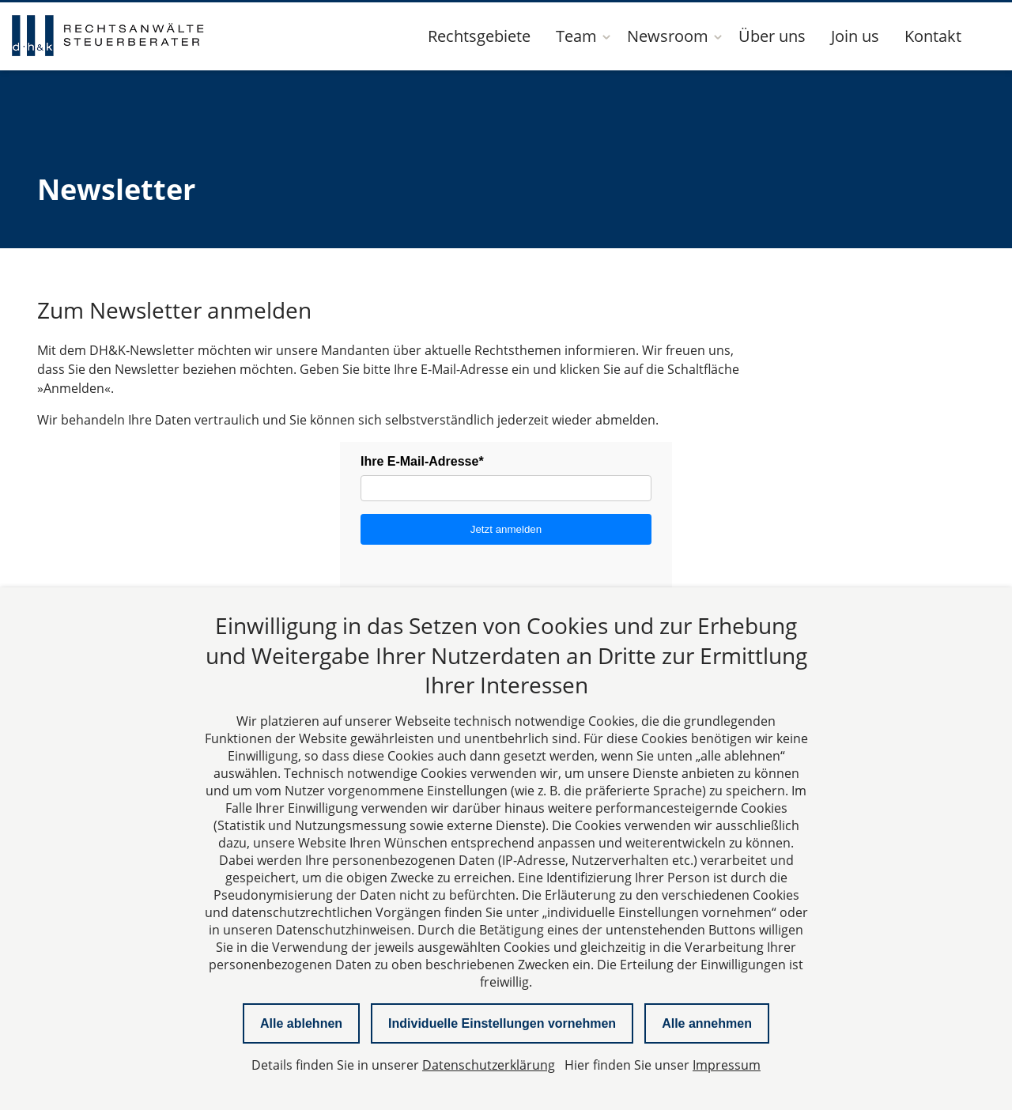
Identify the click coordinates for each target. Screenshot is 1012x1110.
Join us (855, 36)
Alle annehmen (707, 1023)
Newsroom (667, 36)
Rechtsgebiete (479, 36)
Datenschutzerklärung (488, 1065)
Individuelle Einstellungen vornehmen (502, 1023)
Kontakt (932, 36)
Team (576, 36)
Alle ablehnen (301, 1023)
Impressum (727, 1065)
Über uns (772, 36)
